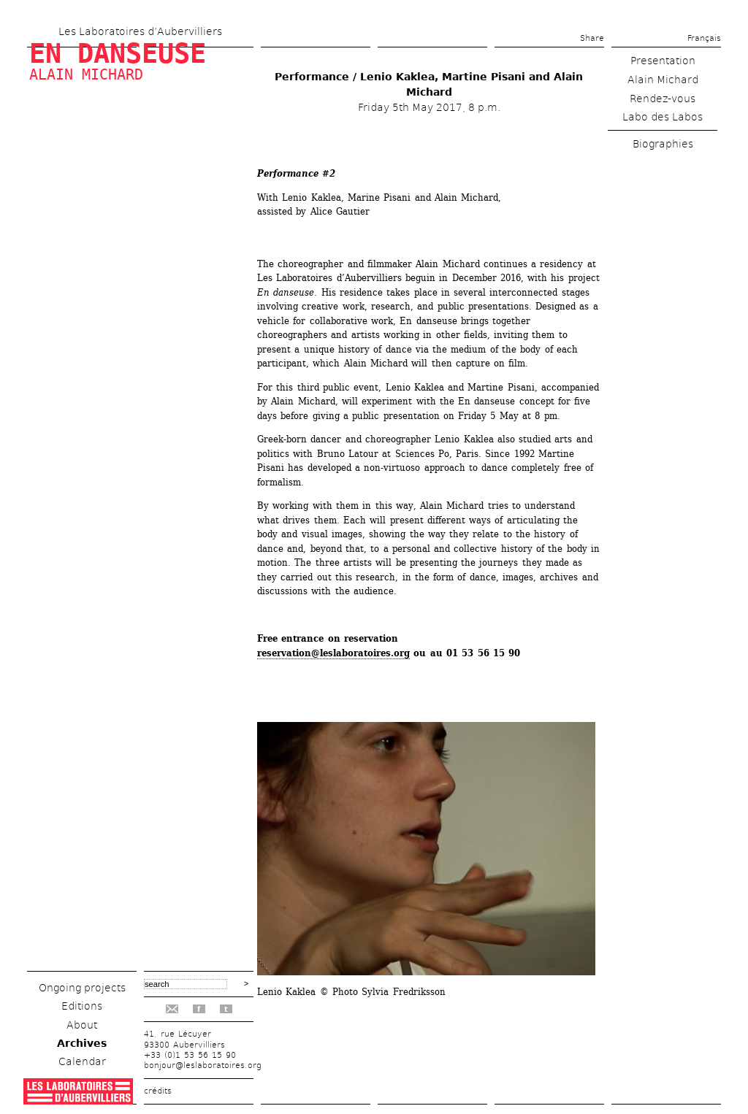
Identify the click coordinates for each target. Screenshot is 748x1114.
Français (704, 38)
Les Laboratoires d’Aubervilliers (140, 31)
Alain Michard (86, 74)
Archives (82, 1043)
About (81, 1025)
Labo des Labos (662, 117)
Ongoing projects (82, 988)
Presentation (662, 60)
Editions (81, 1006)
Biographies (663, 144)
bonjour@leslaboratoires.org (203, 1065)
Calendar (82, 1061)
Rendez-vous (662, 98)
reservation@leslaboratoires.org (333, 653)
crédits (158, 1091)
